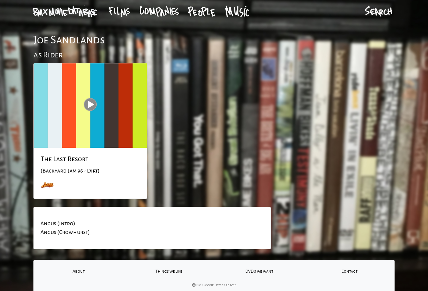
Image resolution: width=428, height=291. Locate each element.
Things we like (168, 271)
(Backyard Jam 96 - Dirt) (70, 171)
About (79, 271)
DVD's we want (259, 271)
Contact (349, 271)
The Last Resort (64, 159)
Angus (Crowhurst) (65, 232)
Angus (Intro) (57, 224)
